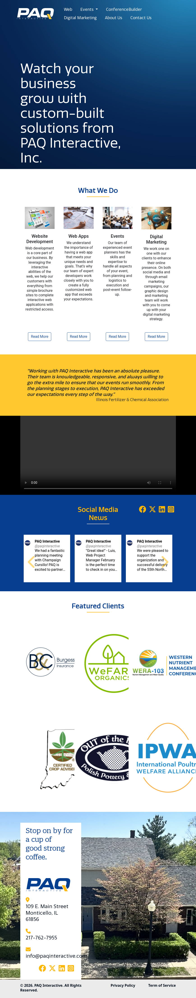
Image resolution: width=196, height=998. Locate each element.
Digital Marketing (80, 17)
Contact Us (141, 17)
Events (87, 9)
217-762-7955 (41, 938)
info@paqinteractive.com (56, 956)
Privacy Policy (123, 985)
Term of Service (162, 985)
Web (68, 9)
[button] (32, 561)
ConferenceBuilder (124, 9)
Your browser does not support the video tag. (98, 454)
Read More (39, 336)
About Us (113, 17)
